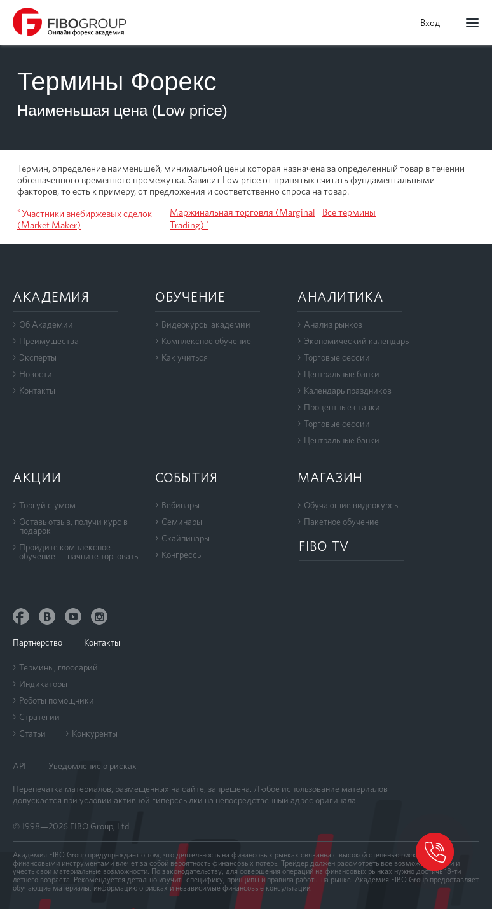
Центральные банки (341, 374)
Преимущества (49, 341)
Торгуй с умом (47, 505)
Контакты (37, 390)
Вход (430, 23)
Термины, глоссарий (58, 667)
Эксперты (38, 357)
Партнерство (37, 642)
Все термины (349, 212)
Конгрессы (182, 555)
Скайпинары (185, 538)
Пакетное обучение (341, 522)
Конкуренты (95, 733)
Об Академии (46, 324)
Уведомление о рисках (92, 766)
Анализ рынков (333, 324)
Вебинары (180, 505)
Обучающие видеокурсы (352, 505)
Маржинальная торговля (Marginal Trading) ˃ (242, 219)
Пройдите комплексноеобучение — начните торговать (78, 551)
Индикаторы (43, 684)
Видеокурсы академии (205, 324)
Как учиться (184, 357)
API (19, 766)
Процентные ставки (342, 407)
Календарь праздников (348, 390)
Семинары (181, 522)
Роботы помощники (56, 700)
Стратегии (39, 717)
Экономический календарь (356, 341)
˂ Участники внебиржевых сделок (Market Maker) (84, 219)
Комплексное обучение (206, 341)
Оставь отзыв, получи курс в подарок (73, 526)
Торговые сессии (337, 357)
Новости (35, 374)
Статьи (32, 733)
